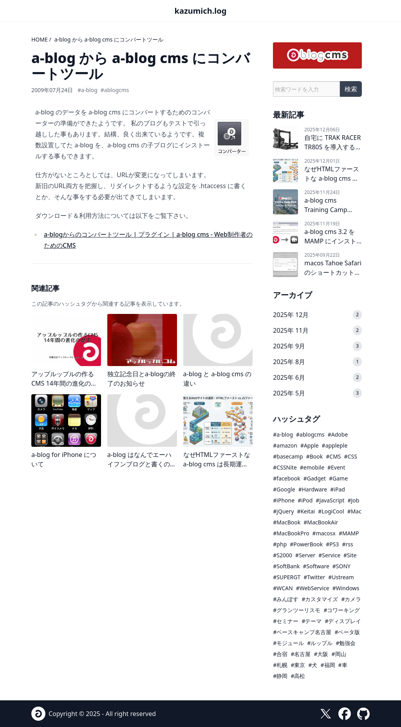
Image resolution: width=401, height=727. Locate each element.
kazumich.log (201, 10)
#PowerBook (306, 544)
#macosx (324, 533)
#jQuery (283, 511)
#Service (329, 555)
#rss (347, 544)
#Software (316, 566)
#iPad (337, 489)
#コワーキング (341, 610)
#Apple (309, 445)
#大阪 (321, 654)
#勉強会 (346, 643)
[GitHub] (363, 713)
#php (280, 544)
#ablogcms (115, 90)
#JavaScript (330, 500)
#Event (336, 467)
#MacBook (286, 522)
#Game (338, 478)
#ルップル (319, 643)
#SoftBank (286, 566)
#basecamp (288, 456)
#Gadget (314, 478)
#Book (314, 456)
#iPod (305, 500)
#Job (353, 500)
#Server (305, 555)
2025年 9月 (289, 346)
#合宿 (280, 654)
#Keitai (306, 511)
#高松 (298, 676)
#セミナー (285, 621)
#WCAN (283, 588)
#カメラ (351, 599)
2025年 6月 (289, 377)
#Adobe (338, 434)
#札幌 (280, 665)
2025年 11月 (291, 330)
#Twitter (314, 577)
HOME (39, 39)
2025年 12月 (291, 314)
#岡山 (338, 654)
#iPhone (283, 500)
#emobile (312, 467)
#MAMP (349, 533)
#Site (349, 555)
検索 (351, 89)
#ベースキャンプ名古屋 (302, 632)
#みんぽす (285, 599)
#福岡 (327, 665)
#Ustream (341, 577)
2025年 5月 (289, 393)
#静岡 (280, 676)
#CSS (350, 456)
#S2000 (282, 555)
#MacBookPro (291, 533)
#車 (342, 665)
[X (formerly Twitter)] (326, 713)
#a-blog (88, 90)
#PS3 (332, 544)
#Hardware (312, 489)
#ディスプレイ (343, 621)
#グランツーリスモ (296, 610)
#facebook (286, 478)
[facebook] (344, 713)
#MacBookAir (320, 522)
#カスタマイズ (320, 599)
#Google (284, 489)
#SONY (341, 566)
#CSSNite (284, 467)
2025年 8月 (289, 361)
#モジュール (288, 643)
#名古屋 (301, 654)
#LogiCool (331, 511)
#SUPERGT (286, 577)
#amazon (285, 445)
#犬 (312, 665)
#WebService (312, 588)
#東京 (298, 665)
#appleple (335, 445)
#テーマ (312, 621)
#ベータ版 (347, 632)
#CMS (333, 456)
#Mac (354, 511)
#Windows (345, 588)
